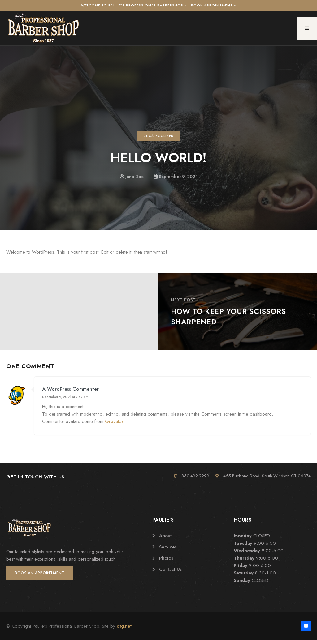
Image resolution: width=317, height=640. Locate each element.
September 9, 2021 (178, 176)
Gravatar (114, 421)
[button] (307, 28)
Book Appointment (212, 5)
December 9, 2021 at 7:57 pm (65, 396)
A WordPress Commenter (70, 389)
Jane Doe (134, 176)
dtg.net (124, 626)
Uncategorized (158, 136)
